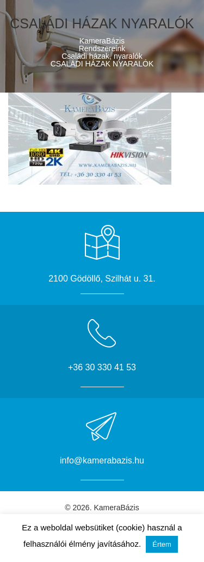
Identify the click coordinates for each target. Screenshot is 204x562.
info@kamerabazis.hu (102, 460)
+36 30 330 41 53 (102, 367)
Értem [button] (161, 544)
